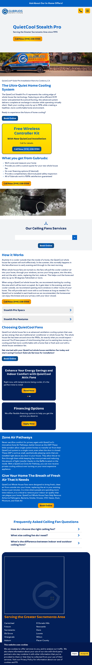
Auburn (7, 641)
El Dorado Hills (42, 623)
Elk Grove (8, 634)
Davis (38, 630)
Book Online (10, 118)
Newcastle (41, 627)
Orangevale (9, 637)
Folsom (7, 627)
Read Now (29, 390)
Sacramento (9, 630)
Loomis (39, 634)
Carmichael (9, 623)
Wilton (39, 637)
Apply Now (29, 423)
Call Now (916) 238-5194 (27, 38)
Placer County (42, 641)
